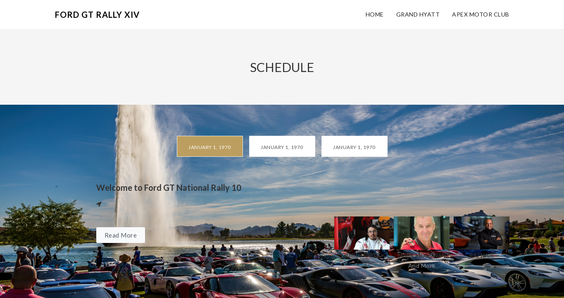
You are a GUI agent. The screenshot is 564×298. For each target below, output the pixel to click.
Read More (121, 235)
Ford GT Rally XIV (97, 14)
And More (421, 265)
